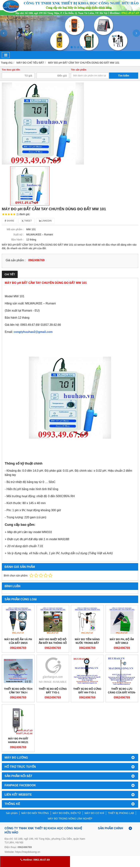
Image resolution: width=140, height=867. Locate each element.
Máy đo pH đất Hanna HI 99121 (18, 740)
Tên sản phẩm (78, 70)
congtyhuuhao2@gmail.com (33, 331)
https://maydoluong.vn (27, 851)
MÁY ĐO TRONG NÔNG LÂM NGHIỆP (70, 818)
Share (9, 221)
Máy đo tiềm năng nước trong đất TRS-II (87, 643)
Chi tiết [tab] (10, 274)
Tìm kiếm (123, 75)
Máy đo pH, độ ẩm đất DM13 (122, 641)
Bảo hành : (17, 239)
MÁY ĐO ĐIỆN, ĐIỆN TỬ (67, 813)
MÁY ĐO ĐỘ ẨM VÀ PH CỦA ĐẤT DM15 (18, 641)
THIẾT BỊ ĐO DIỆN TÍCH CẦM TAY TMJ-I (18, 690)
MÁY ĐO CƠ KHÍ (94, 813)
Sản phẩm (12, 813)
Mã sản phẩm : (15, 229)
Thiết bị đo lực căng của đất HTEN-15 (122, 692)
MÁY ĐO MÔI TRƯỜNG (35, 813)
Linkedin (45, 221)
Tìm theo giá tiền (11, 70)
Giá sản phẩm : (16, 260)
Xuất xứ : (18, 234)
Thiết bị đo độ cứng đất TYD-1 (53, 690)
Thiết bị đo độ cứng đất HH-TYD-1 (87, 690)
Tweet (27, 221)
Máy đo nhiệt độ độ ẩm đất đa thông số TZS (53, 643)
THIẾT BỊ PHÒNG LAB (121, 813)
